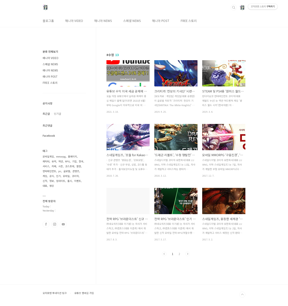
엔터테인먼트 (49, 171)
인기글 (57, 114)
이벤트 (77, 181)
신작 (45, 181)
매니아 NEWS (103, 20)
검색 (234, 7)
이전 (164, 254)
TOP (242, 295)
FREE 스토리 (189, 20)
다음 (187, 254)
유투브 (63, 224)
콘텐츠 (75, 171)
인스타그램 (54, 224)
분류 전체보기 (50, 51)
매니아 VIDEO (74, 20)
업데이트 (60, 181)
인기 (58, 176)
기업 (74, 161)
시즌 (60, 166)
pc (59, 171)
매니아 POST (160, 20)
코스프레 (69, 166)
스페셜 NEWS (132, 20)
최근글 (46, 114)
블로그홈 (48, 20)
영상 (51, 186)
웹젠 (78, 166)
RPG (67, 161)
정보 (51, 181)
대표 (45, 186)
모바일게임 (48, 156)
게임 (45, 176)
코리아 (75, 176)
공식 (51, 176)
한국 (81, 161)
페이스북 (46, 224)
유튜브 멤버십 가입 (84, 293)
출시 (69, 181)
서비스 (46, 166)
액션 (60, 161)
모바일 (66, 176)
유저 (54, 161)
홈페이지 (72, 156)
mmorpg (61, 156)
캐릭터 (46, 161)
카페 (54, 166)
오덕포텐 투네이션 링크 (55, 293)
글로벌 (66, 171)
